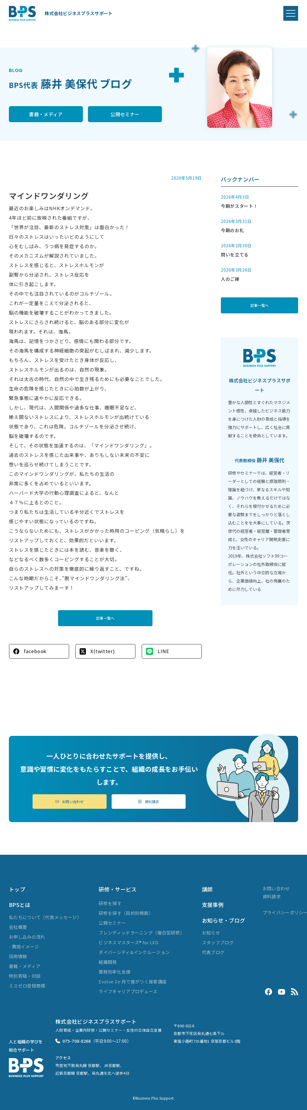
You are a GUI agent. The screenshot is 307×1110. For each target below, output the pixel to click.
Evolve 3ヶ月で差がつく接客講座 (133, 981)
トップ (17, 889)
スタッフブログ (218, 942)
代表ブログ (213, 952)
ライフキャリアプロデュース (128, 991)
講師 (207, 889)
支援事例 (213, 904)
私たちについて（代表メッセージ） (45, 917)
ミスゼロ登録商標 (27, 986)
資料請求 (148, 801)
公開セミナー (124, 114)
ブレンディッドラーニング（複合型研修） (141, 932)
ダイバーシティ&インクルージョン (134, 952)
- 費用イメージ (24, 946)
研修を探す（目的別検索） (126, 913)
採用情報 (18, 956)
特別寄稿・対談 (25, 976)
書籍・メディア (45, 114)
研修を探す (110, 903)
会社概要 (18, 927)
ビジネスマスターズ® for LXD (128, 942)
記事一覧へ (105, 618)
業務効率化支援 (114, 972)
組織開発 (108, 962)
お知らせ (211, 932)
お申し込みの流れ (27, 937)
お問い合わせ (69, 801)
